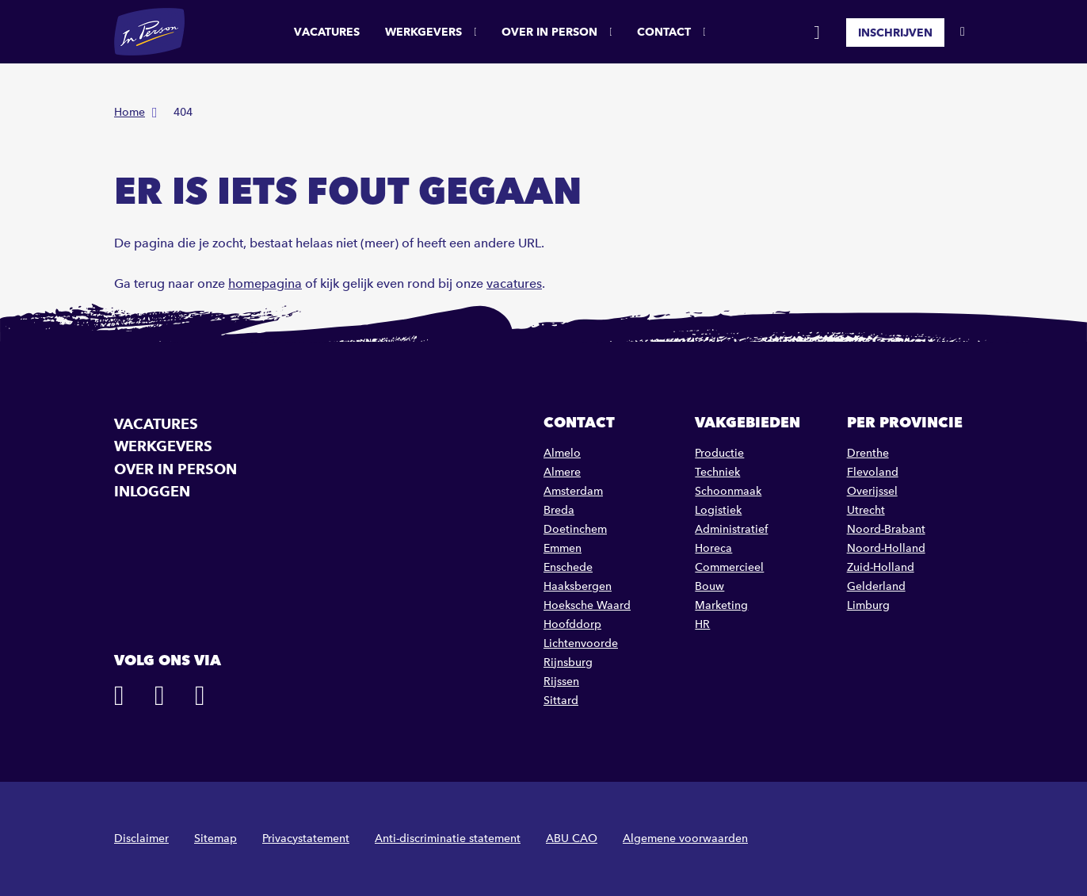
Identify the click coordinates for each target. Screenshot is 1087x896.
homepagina (265, 283)
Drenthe (868, 453)
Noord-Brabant (886, 529)
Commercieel (729, 567)
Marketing (721, 605)
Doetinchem (575, 529)
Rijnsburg (568, 662)
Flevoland (872, 472)
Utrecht (866, 510)
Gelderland (876, 586)
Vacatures (327, 31)
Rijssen (561, 681)
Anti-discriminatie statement (448, 838)
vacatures (514, 283)
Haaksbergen (578, 586)
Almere (562, 472)
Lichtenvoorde (581, 643)
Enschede (568, 567)
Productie (719, 453)
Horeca (713, 548)
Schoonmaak (728, 491)
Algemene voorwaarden (685, 838)
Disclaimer (141, 838)
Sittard (561, 700)
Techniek (717, 472)
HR (702, 624)
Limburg (868, 605)
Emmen (563, 548)
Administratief (731, 529)
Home (129, 112)
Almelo (562, 453)
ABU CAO (571, 838)
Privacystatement (305, 838)
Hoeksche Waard (587, 605)
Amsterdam (573, 491)
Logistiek (718, 510)
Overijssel (872, 491)
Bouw (709, 586)
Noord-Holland (886, 548)
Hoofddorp (572, 624)
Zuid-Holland (880, 567)
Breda (559, 510)
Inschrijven (895, 31)
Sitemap (215, 838)
